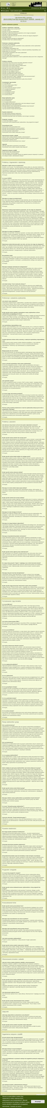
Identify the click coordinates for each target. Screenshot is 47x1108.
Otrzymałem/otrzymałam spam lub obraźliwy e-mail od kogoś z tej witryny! (18, 116)
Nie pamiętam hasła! (6, 37)
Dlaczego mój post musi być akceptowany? (11, 77)
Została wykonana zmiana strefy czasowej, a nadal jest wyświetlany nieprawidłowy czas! (21, 49)
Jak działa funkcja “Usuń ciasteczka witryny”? (12, 39)
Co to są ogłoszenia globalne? (8, 89)
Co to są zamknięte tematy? (8, 93)
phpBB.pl (19, 358)
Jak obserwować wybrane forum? (9, 139)
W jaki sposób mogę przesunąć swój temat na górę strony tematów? (17, 79)
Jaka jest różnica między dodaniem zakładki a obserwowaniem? (16, 137)
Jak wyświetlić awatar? (7, 54)
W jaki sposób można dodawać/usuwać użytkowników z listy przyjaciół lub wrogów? (20, 122)
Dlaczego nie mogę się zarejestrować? (10, 31)
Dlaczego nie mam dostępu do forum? (10, 70)
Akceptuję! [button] (38, 1101)
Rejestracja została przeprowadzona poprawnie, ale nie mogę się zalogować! (19, 33)
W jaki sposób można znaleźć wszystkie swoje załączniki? (15, 147)
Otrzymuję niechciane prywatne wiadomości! (12, 114)
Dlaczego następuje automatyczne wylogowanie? (13, 38)
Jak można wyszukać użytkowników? (10, 130)
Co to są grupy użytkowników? (8, 102)
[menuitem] (8, 8)
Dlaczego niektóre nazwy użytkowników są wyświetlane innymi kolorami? (18, 106)
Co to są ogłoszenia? (6, 90)
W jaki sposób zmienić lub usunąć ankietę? (11, 69)
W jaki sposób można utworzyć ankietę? (11, 66)
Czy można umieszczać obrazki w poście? (11, 87)
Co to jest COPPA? (6, 30)
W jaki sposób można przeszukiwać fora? (11, 126)
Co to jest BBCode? (6, 83)
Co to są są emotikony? (7, 86)
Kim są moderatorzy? (6, 100)
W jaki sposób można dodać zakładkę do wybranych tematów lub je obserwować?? (20, 138)
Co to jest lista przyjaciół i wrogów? (10, 120)
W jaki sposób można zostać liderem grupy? (12, 104)
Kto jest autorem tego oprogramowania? (11, 151)
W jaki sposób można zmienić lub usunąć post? (12, 64)
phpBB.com (34, 358)
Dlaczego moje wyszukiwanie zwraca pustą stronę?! (13, 129)
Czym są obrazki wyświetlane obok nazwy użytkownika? (14, 52)
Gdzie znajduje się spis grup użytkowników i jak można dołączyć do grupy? (18, 103)
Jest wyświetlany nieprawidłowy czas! (10, 48)
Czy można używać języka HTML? (9, 85)
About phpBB (19, 1043)
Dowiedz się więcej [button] (15, 1106)
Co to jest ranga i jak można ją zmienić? (11, 55)
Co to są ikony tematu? (7, 94)
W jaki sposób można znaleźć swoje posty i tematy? (13, 132)
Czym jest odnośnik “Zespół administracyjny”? (12, 108)
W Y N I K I (23, 21)
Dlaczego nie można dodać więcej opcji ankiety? (12, 68)
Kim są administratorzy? (7, 99)
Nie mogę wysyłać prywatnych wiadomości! (11, 113)
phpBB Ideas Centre (35, 1051)
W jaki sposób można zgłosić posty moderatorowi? (13, 75)
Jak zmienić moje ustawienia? (8, 44)
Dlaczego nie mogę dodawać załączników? (11, 72)
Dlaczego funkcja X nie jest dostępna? (10, 153)
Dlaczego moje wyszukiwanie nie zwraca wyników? (13, 128)
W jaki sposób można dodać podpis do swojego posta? (14, 65)
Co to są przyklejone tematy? (8, 91)
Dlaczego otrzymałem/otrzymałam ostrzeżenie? (12, 73)
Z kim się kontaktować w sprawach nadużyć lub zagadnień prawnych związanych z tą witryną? (22, 154)
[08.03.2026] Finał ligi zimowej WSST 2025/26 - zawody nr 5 (23, 19)
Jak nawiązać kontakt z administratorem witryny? (13, 155)
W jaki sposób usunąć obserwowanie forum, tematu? (13, 141)
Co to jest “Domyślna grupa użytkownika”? (11, 107)
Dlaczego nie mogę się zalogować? (10, 34)
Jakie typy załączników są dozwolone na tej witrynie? (13, 145)
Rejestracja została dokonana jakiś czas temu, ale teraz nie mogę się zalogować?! (20, 35)
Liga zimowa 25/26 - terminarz (23, 17)
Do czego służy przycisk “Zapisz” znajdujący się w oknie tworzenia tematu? (18, 76)
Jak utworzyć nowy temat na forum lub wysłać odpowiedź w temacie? (17, 62)
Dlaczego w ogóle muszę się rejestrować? (11, 28)
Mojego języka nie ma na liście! (9, 51)
